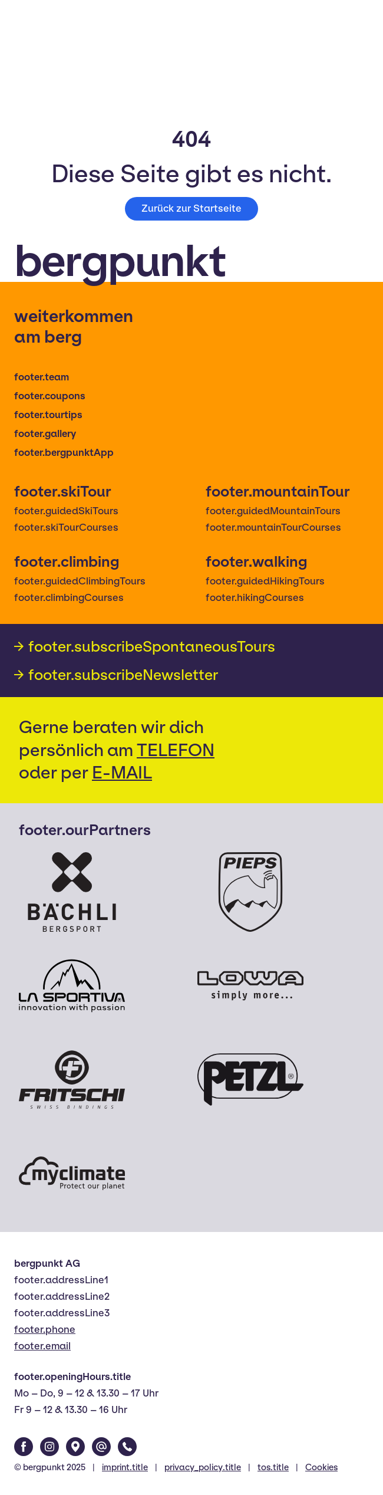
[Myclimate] (72, 1173)
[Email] (101, 1446)
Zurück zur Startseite (191, 208)
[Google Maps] (75, 1446)
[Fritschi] (72, 1079)
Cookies (321, 1467)
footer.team (41, 377)
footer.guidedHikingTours (265, 581)
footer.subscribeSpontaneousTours (151, 646)
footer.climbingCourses (69, 597)
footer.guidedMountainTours (273, 511)
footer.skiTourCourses (66, 527)
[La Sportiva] (72, 986)
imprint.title (125, 1467)
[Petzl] (250, 1079)
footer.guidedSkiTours (66, 511)
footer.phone (44, 1329)
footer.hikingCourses (255, 597)
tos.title (273, 1467)
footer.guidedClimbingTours (80, 581)
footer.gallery (45, 433)
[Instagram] (49, 1446)
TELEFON (175, 750)
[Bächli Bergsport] (72, 892)
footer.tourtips (48, 414)
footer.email (42, 1346)
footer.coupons (49, 396)
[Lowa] (250, 986)
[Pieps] (250, 892)
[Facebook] (23, 1446)
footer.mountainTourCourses (273, 527)
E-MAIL (122, 772)
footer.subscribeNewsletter (123, 674)
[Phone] (127, 1446)
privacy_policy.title (202, 1467)
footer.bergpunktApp (64, 452)
